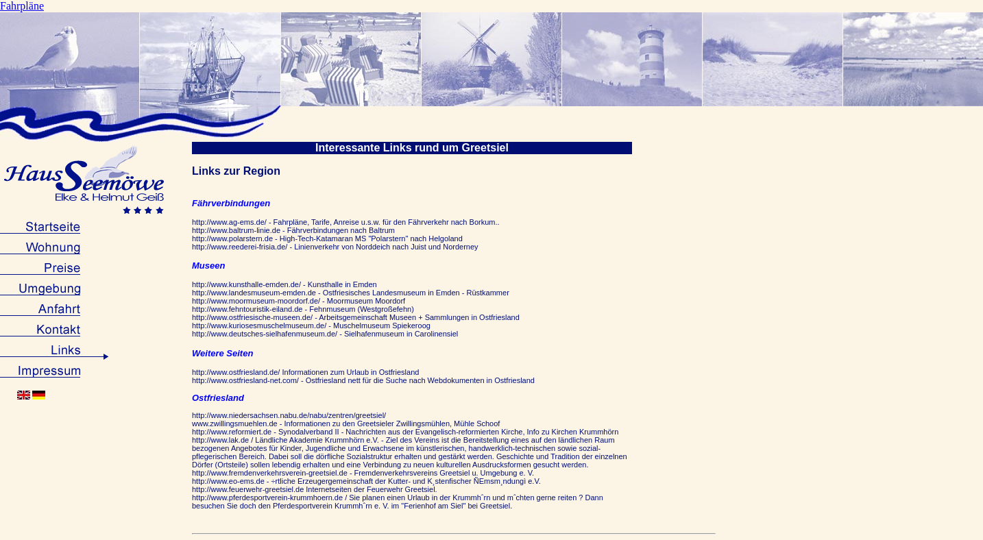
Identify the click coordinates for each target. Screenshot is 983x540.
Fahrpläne (22, 6)
